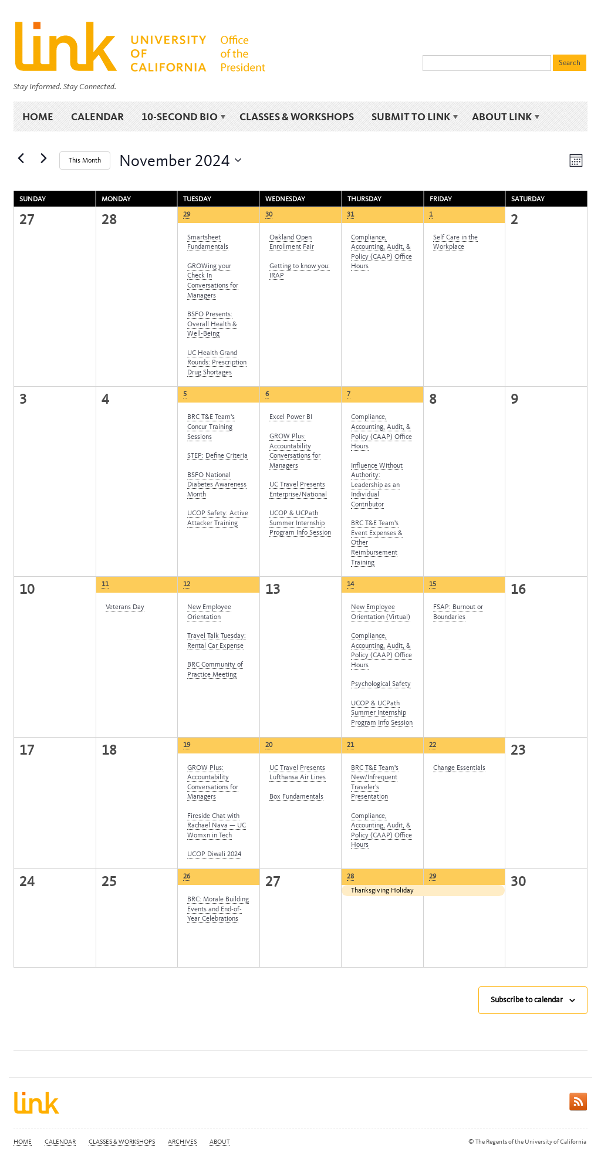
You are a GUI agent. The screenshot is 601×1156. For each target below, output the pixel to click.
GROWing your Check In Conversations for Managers (212, 280)
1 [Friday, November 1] (431, 214)
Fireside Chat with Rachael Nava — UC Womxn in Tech (216, 825)
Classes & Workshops (296, 116)
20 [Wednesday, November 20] (268, 745)
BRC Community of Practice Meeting (215, 669)
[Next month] (43, 158)
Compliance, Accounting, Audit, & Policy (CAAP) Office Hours (381, 252)
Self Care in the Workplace (455, 242)
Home (37, 116)
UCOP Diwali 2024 (214, 854)
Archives (182, 1141)
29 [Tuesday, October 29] (186, 214)
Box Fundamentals (296, 796)
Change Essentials (459, 767)
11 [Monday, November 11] (105, 584)
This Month (85, 160)
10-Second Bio (182, 117)
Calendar (97, 116)
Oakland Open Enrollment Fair (291, 242)
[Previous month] (20, 158)
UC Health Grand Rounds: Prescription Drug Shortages (217, 362)
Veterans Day (125, 607)
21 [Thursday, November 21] (350, 745)
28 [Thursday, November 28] (350, 876)
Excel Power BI (290, 417)
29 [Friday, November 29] (432, 876)
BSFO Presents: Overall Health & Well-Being (212, 323)
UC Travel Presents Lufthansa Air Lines (297, 772)
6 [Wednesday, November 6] (267, 394)
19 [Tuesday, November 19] (186, 745)
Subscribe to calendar (527, 1000)
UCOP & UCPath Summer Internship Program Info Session (300, 522)
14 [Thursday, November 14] (350, 584)
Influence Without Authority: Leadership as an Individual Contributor (377, 484)
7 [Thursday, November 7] (348, 394)
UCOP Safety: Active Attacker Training (217, 518)
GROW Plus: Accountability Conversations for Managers (294, 450)
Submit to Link (413, 117)
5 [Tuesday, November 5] (185, 394)
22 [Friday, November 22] (432, 745)
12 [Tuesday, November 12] (186, 584)
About (219, 1141)
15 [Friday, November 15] (432, 584)
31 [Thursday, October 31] (350, 214)
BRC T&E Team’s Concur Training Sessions (211, 426)
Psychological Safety (381, 684)
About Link (504, 117)
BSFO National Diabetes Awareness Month (217, 484)
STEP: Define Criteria (217, 455)
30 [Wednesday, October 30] (268, 214)
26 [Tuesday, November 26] (186, 876)
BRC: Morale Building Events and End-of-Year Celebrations (218, 908)
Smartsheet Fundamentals (207, 242)
